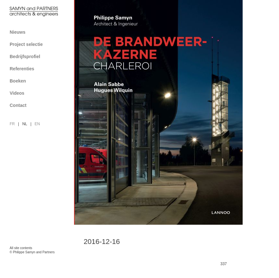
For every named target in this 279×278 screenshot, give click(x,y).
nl (24, 124)
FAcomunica (37, 258)
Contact (39, 105)
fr (12, 124)
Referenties (39, 69)
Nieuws (17, 32)
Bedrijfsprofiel (39, 56)
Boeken (39, 81)
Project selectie (39, 44)
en (37, 124)
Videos (17, 93)
